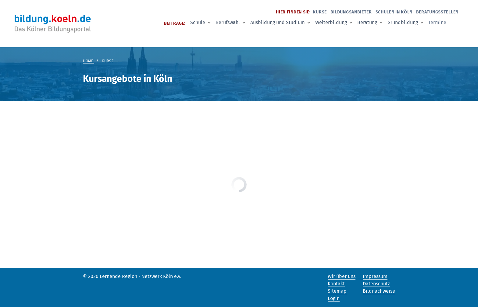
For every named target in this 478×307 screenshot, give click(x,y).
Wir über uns (341, 276)
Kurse (320, 12)
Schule (200, 22)
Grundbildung (405, 22)
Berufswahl (230, 22)
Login (334, 298)
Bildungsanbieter (351, 12)
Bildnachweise (379, 291)
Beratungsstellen (437, 12)
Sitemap (337, 291)
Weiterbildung (333, 22)
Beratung (370, 22)
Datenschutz (376, 284)
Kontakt (336, 284)
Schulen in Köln (394, 12)
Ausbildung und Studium (280, 22)
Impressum (375, 276)
